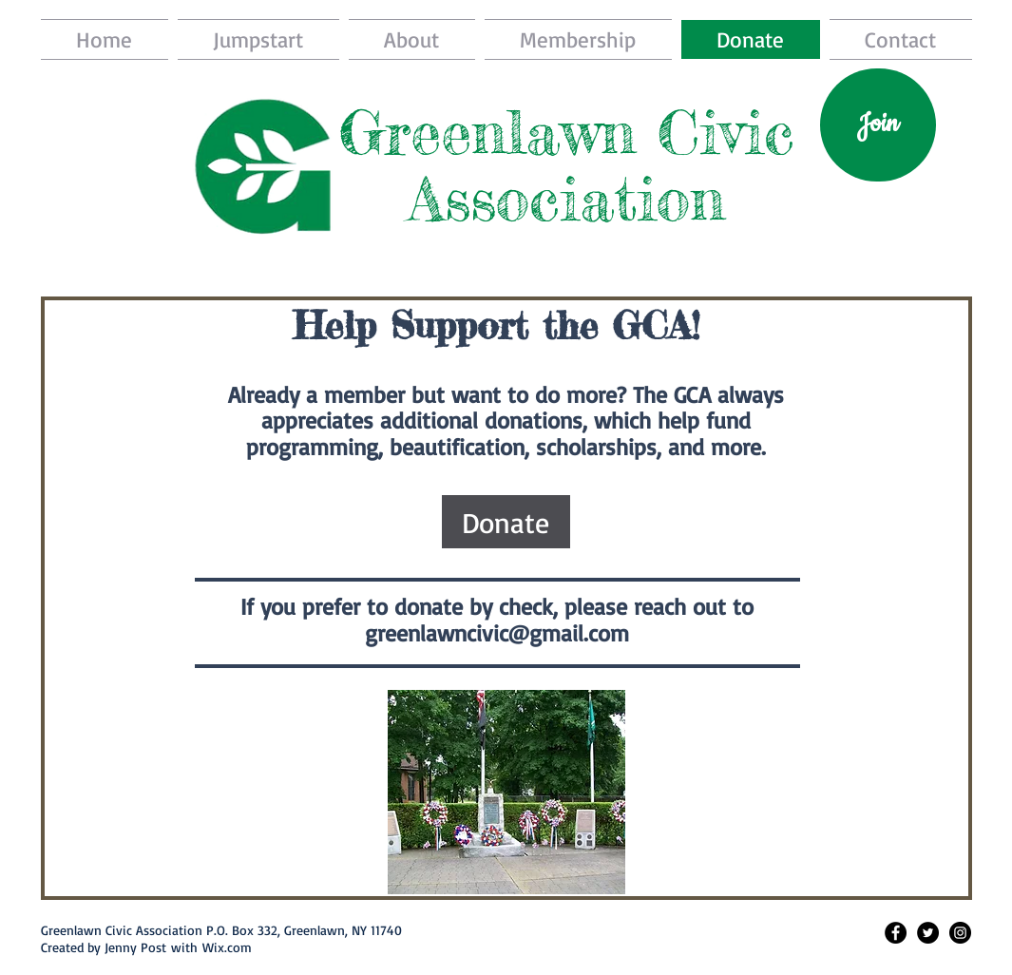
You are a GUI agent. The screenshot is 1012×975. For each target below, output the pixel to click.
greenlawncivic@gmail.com (497, 633)
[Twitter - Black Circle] (928, 933)
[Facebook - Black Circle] (896, 933)
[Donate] (506, 521)
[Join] (878, 125)
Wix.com (227, 947)
